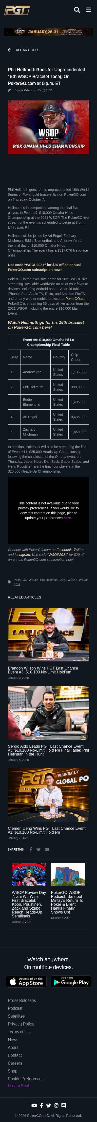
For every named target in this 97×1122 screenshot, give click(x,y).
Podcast (15, 1008)
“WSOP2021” (57, 555)
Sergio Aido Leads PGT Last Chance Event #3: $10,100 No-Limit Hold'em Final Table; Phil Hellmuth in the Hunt (48, 750)
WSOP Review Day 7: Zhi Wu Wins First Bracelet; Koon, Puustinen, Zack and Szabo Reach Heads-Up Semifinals (29, 904)
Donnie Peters (23, 90)
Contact (15, 1055)
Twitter (78, 550)
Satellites (16, 1016)
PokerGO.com (76, 299)
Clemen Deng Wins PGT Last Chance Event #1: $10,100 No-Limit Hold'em (47, 830)
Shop (12, 1071)
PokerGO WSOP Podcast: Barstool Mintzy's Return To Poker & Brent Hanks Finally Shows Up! (67, 902)
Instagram (22, 555)
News (13, 1040)
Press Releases (22, 1001)
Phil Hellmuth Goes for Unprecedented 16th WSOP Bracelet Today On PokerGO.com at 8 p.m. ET (46, 76)
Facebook (64, 550)
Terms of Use (20, 1032)
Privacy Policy (21, 1024)
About (13, 1048)
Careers (15, 1063)
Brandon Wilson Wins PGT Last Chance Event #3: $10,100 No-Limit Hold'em (43, 670)
